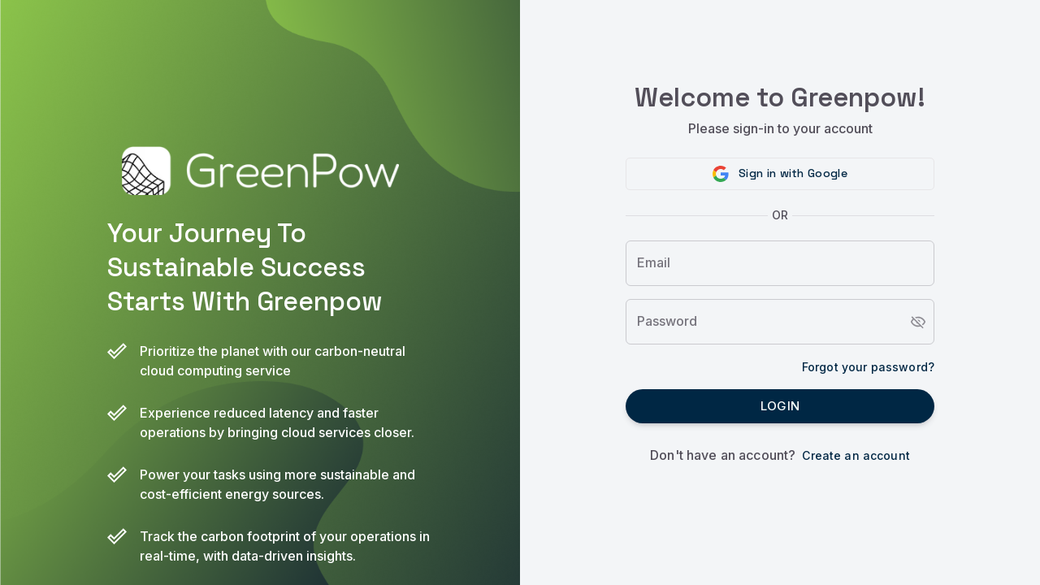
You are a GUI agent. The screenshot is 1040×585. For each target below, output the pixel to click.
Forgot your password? (868, 367)
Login (780, 406)
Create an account (856, 455)
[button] (780, 174)
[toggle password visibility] (918, 321)
